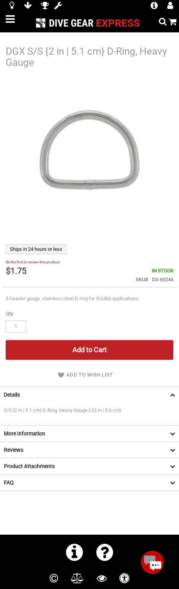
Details (12, 395)
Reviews (13, 450)
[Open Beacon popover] (152, 562)
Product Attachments (29, 466)
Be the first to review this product (33, 262)
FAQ (9, 483)
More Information (24, 434)
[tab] (89, 394)
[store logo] (89, 22)
